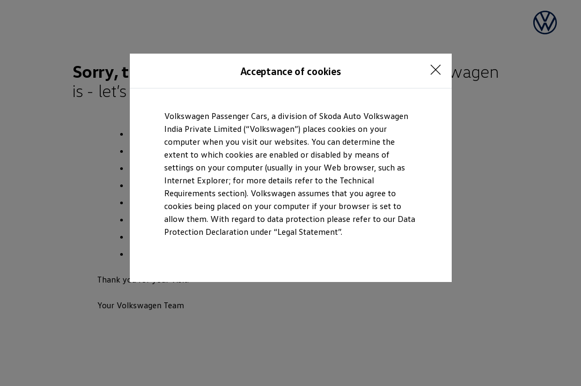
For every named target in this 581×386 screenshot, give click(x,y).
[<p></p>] (435, 69)
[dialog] (290, 193)
